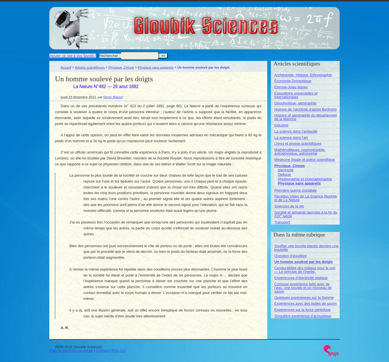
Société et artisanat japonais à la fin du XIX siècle (305, 214)
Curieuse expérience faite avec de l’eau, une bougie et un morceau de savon (303, 287)
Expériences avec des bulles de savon (305, 303)
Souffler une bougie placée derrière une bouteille (306, 248)
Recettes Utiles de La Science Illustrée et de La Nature (305, 198)
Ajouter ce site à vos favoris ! (72, 56)
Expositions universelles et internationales (295, 95)
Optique (284, 174)
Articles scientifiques (90, 67)
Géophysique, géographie (295, 103)
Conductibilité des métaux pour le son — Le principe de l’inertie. (304, 270)
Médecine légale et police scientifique (304, 159)
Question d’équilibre (290, 256)
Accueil (66, 67)
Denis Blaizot (113, 97)
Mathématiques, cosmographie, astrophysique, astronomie (299, 151)
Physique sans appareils (156, 67)
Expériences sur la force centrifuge (302, 310)
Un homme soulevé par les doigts (303, 262)
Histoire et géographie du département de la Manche (305, 117)
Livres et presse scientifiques (297, 143)
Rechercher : (109, 56)
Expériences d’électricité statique (301, 278)
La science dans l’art (291, 137)
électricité (285, 170)
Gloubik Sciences (237, 22)
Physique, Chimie (121, 67)
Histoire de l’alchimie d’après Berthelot (305, 109)
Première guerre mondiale (295, 190)
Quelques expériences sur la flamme (304, 297)
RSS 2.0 (118, 350)
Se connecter (82, 350)
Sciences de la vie (289, 206)
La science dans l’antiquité (295, 131)
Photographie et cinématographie (305, 179)
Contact (102, 350)
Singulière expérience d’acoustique (302, 316)
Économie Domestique (292, 81)
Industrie (281, 125)
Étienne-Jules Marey (291, 87)
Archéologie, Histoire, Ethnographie (303, 75)
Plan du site (58, 350)
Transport (282, 222)
